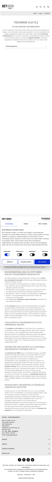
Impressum (20, 474)
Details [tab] (26, 223)
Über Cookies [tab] (43, 223)
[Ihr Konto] (44, 7)
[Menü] (37, 7)
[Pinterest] (24, 459)
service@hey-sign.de (11, 435)
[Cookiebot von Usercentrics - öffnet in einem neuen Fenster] (42, 219)
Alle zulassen (42, 262)
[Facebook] (19, 459)
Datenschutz (27, 474)
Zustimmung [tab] (9, 223)
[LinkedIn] (32, 459)
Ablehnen (10, 262)
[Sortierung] (26, 46)
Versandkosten (26, 467)
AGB (34, 474)
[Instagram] (28, 459)
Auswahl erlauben (26, 262)
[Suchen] (40, 7)
